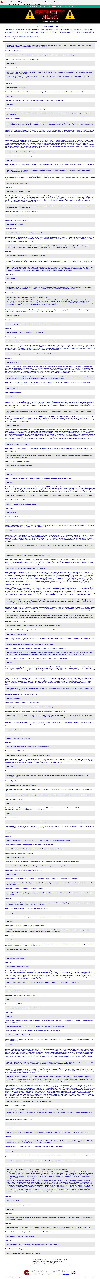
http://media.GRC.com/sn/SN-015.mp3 (32, 36)
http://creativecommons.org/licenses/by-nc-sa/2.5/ (43, 1263)
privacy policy (66, 1274)
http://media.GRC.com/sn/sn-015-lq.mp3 (32, 38)
